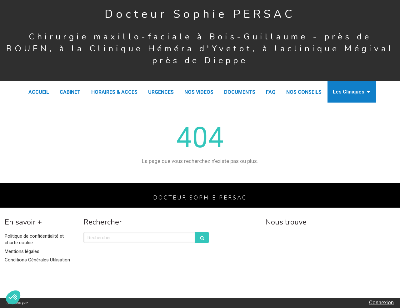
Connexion (381, 302)
